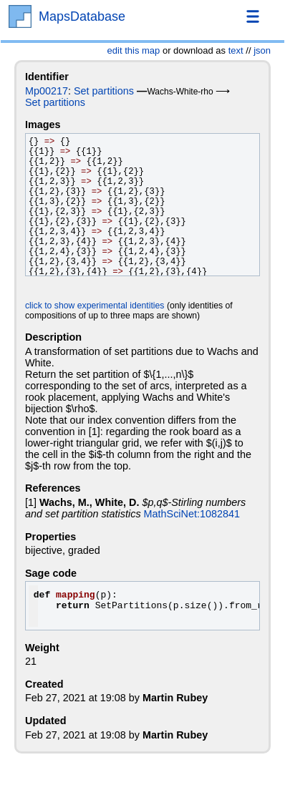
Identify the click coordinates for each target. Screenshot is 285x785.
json (262, 50)
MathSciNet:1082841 (192, 514)
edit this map (133, 50)
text (235, 50)
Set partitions (104, 91)
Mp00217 (46, 91)
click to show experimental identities (94, 306)
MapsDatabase (82, 16)
